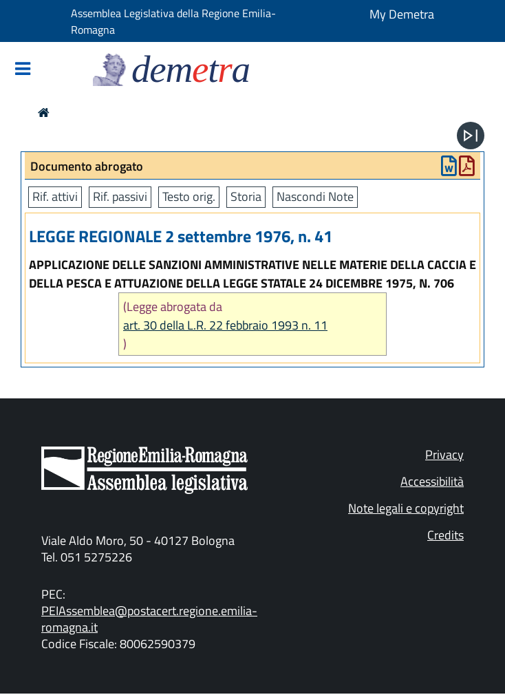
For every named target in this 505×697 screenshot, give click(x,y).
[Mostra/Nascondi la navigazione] (22, 70)
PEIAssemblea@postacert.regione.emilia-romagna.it (149, 618)
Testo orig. (188, 196)
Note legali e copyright (406, 508)
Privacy (444, 454)
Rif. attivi (55, 196)
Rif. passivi (120, 196)
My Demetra (401, 14)
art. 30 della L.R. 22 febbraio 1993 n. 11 (225, 325)
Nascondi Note (315, 196)
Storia (245, 196)
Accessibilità (432, 481)
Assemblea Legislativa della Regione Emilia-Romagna (173, 21)
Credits (445, 535)
